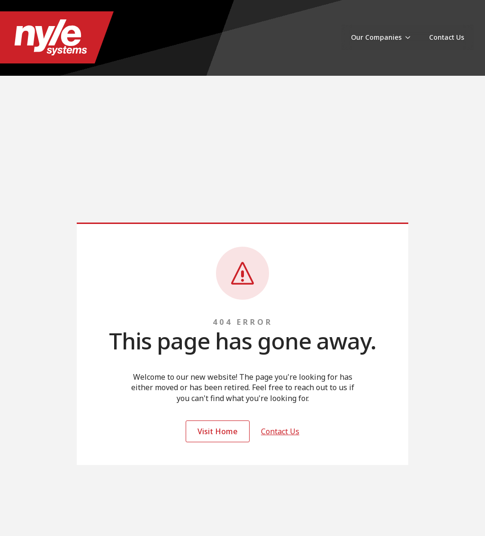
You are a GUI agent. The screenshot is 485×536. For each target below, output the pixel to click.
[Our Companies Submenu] (411, 37)
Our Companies (376, 37)
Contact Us (446, 37)
